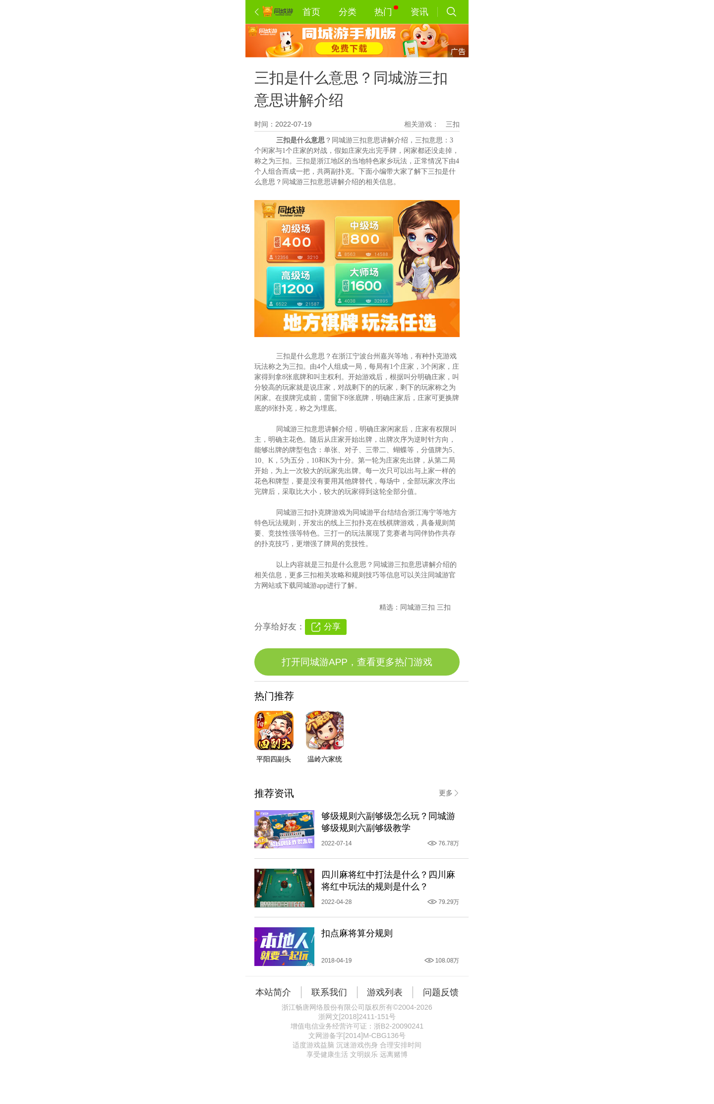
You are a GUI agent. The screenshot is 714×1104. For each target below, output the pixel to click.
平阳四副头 (273, 759)
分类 (348, 12)
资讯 (419, 12)
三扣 (453, 124)
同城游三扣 (418, 607)
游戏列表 (385, 992)
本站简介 (273, 992)
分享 (332, 626)
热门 (386, 11)
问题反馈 (441, 992)
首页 (311, 12)
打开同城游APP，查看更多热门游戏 (357, 662)
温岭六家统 (324, 759)
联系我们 (329, 992)
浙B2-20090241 (398, 1026)
